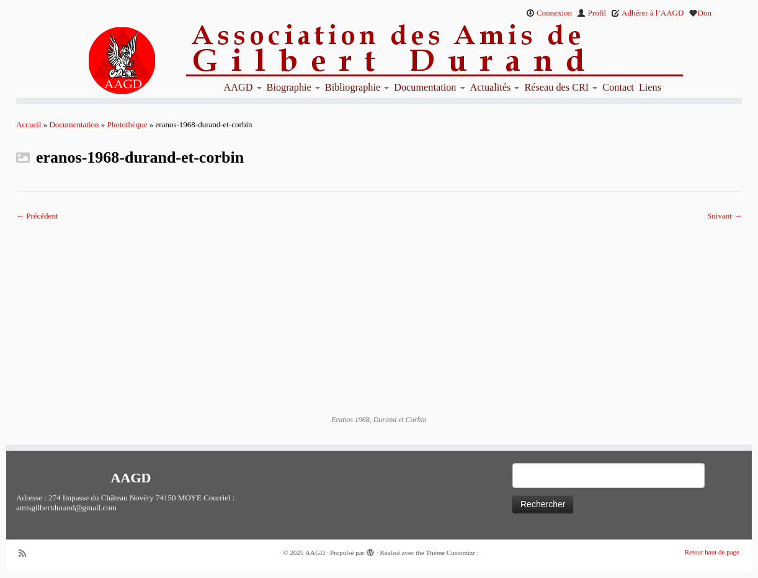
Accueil (28, 124)
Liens (650, 87)
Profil (591, 12)
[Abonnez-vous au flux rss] (27, 553)
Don (700, 12)
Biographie (293, 87)
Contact (618, 87)
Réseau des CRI (560, 87)
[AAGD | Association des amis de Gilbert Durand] (100, 61)
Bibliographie (357, 87)
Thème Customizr (450, 552)
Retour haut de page (712, 552)
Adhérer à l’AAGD (647, 12)
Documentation (429, 87)
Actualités (495, 87)
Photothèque (127, 124)
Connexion (549, 12)
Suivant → (724, 215)
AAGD (243, 87)
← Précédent (37, 215)
